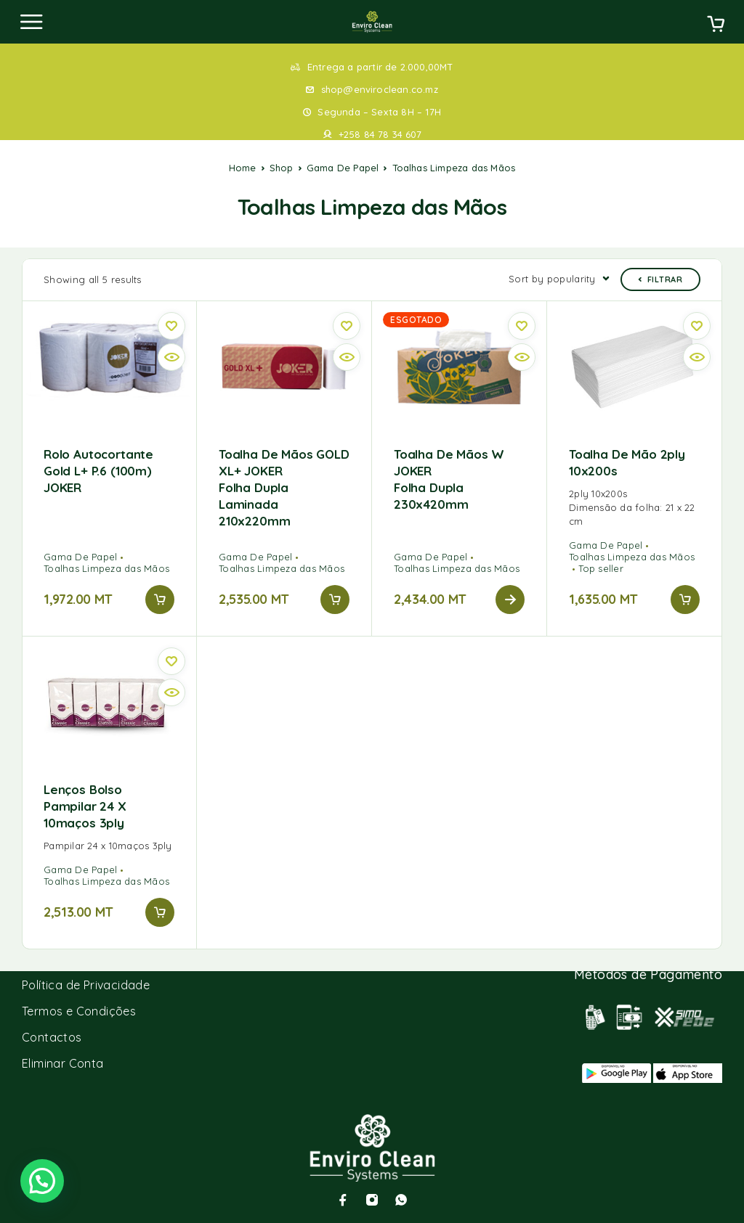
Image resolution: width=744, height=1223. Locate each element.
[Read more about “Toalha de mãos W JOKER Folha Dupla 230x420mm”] (510, 599)
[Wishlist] (171, 326)
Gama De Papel (343, 167)
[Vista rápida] (171, 357)
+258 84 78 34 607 (380, 134)
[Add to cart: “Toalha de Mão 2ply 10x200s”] (685, 599)
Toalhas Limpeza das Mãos (106, 568)
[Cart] (715, 25)
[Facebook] (342, 1199)
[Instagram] (372, 1199)
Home (242, 167)
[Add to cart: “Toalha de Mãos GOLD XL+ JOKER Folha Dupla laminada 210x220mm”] (334, 599)
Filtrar (660, 279)
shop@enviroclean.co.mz (379, 89)
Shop (282, 167)
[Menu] (31, 22)
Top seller (600, 568)
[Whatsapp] (401, 1199)
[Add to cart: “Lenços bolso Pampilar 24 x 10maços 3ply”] (159, 912)
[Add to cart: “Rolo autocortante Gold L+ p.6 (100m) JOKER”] (159, 599)
